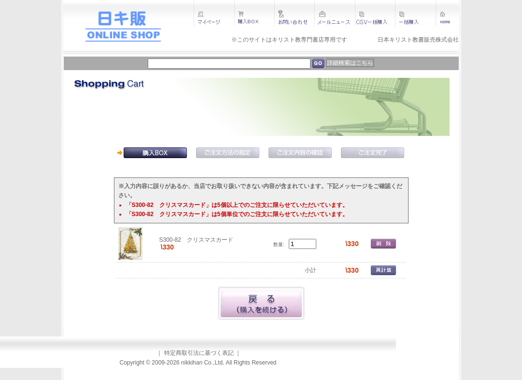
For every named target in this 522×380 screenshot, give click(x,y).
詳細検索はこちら (350, 62)
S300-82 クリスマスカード (196, 239)
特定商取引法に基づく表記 (199, 353)
